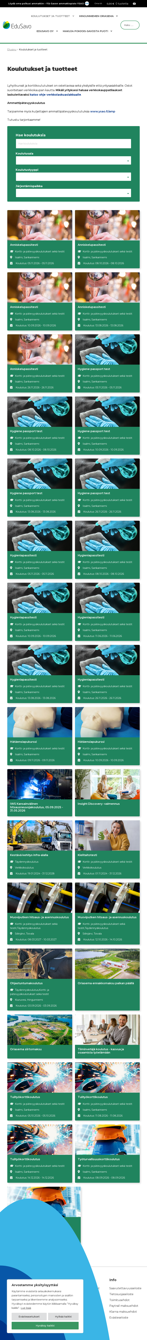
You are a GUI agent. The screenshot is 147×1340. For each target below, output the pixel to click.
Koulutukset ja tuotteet (50, 16)
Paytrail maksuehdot (123, 1286)
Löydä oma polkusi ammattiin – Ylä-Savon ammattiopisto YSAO (46, 4)
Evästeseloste (118, 1298)
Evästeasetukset (29, 1316)
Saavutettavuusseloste (125, 1269)
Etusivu (11, 49)
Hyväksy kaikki (45, 1325)
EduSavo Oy (45, 31)
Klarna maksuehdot (123, 1292)
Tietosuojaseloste (121, 1275)
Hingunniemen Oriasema (96, 16)
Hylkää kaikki (63, 1316)
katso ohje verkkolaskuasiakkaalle (55, 94)
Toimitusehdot (119, 1280)
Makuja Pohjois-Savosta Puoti (85, 31)
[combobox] (73, 160)
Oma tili (98, 4)
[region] (45, 1306)
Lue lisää (26, 1308)
